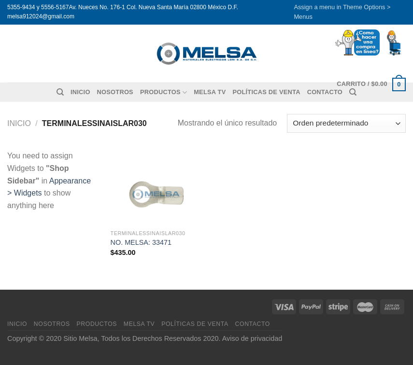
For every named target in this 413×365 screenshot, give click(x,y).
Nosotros (115, 92)
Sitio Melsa (80, 338)
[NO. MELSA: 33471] (157, 187)
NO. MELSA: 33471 (141, 242)
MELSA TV (210, 92)
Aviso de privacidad (252, 338)
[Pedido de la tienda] (346, 123)
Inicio (80, 92)
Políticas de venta (266, 92)
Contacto (252, 324)
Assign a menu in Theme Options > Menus (342, 11)
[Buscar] (60, 92)
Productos (163, 92)
